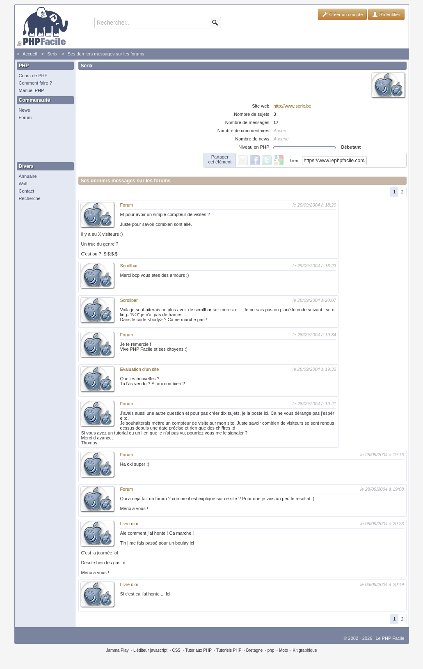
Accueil (30, 53)
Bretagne (254, 650)
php (271, 650)
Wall (23, 183)
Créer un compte (342, 14)
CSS (176, 650)
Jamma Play (117, 650)
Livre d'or (129, 523)
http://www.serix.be (292, 105)
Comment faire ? (35, 82)
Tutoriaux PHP (198, 650)
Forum (25, 117)
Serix (52, 53)
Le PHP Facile (389, 638)
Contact (26, 191)
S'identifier (386, 14)
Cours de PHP (33, 75)
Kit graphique (305, 650)
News (24, 110)
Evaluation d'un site (139, 369)
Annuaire (28, 176)
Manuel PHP (31, 90)
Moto (283, 650)
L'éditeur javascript (150, 650)
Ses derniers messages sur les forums (105, 53)
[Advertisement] (43, 141)
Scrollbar (128, 265)
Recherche (30, 198)
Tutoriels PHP (228, 650)
